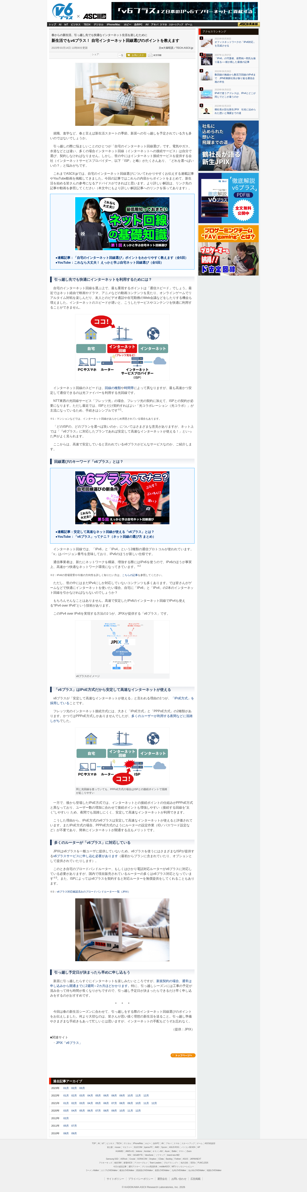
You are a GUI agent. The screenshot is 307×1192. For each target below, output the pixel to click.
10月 (130, 1095)
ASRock (124, 1159)
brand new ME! (173, 1155)
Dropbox (152, 1159)
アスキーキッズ (105, 1163)
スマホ (163, 24)
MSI (129, 1155)
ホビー (127, 24)
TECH (87, 24)
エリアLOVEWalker (109, 1170)
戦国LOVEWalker (214, 1170)
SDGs (192, 1163)
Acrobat (147, 1151)
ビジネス (75, 24)
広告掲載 (196, 1178)
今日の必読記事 (120, 1166)
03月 (82, 1088)
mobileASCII (164, 1166)
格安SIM (117, 1163)
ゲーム (188, 24)
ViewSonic (149, 1155)
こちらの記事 (130, 575)
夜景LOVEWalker (162, 1170)
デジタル (98, 24)
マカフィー (127, 1147)
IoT (66, 24)
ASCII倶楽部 (249, 24)
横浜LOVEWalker (127, 1170)
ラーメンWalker (92, 1170)
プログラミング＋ (171, 1163)
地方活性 (184, 1163)
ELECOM (138, 1147)
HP (198, 1147)
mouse (117, 1147)
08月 (114, 1095)
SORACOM (142, 1159)
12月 (146, 1095)
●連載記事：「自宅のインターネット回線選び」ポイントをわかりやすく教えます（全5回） (120, 257)
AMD (157, 1147)
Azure (167, 1151)
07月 (114, 1103)
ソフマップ (160, 1155)
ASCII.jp (96, 17)
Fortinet (177, 1159)
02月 (74, 1088)
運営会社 (162, 1178)
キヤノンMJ (157, 1151)
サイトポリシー (115, 1178)
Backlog (169, 1159)
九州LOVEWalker (179, 1170)
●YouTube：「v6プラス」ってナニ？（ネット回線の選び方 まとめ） (104, 536)
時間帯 (129, 388)
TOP (94, 1143)
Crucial (132, 1159)
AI (60, 24)
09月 (122, 1095)
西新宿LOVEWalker (144, 1170)
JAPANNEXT (195, 1159)
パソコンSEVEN (188, 1147)
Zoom (188, 1151)
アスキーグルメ (140, 1163)
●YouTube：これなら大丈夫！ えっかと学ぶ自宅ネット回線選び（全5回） (108, 262)
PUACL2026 (203, 1163)
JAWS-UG (129, 1151)
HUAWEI (119, 1151)
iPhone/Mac (113, 24)
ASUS (185, 1159)
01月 (66, 1088)
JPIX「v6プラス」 (69, 1042)
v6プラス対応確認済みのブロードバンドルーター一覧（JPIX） (93, 891)
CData (161, 1159)
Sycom (164, 1147)
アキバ (154, 24)
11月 (138, 1095)
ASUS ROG (174, 1147)
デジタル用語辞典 (149, 1166)
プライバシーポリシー (140, 1178)
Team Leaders (155, 1163)
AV (147, 24)
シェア (95, 54)
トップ (52, 24)
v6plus (64, 11)
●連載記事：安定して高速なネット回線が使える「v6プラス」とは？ (103, 532)
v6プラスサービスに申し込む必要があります (85, 856)
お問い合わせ (178, 1178)
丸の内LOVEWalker (196, 1170)
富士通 (110, 1147)
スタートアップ (176, 24)
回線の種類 (113, 388)
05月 (98, 1095)
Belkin (174, 1151)
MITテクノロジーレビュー (183, 1166)
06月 (106, 1095)
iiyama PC (148, 1147)
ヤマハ (181, 1151)
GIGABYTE (138, 1155)
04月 (90, 1095)
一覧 (121, 55)
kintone (139, 1151)
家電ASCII (128, 1163)
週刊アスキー (134, 1166)
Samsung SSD (112, 1159)
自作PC (138, 24)
